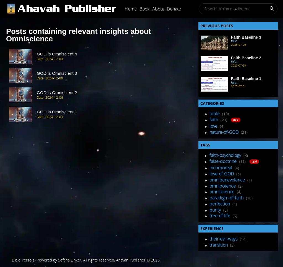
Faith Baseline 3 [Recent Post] (246, 37)
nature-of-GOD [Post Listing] (224, 132)
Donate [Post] (174, 9)
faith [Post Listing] (214, 120)
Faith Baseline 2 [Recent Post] (246, 58)
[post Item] (101, 56)
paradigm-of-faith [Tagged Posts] (227, 198)
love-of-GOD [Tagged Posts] (222, 174)
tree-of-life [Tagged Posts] (220, 216)
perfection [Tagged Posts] (220, 204)
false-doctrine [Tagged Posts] (223, 161)
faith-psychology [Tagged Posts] (225, 155)
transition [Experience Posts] (219, 245)
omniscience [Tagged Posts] (222, 192)
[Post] (64, 9)
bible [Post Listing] (215, 114)
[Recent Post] (214, 43)
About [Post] (158, 9)
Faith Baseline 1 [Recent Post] (246, 78)
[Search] (268, 9)
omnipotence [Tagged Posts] (223, 186)
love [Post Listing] (214, 126)
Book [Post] (145, 9)
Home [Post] (131, 9)
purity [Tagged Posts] (215, 210)
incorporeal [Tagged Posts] (221, 168)
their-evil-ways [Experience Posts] (224, 239)
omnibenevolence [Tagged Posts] (227, 180)
